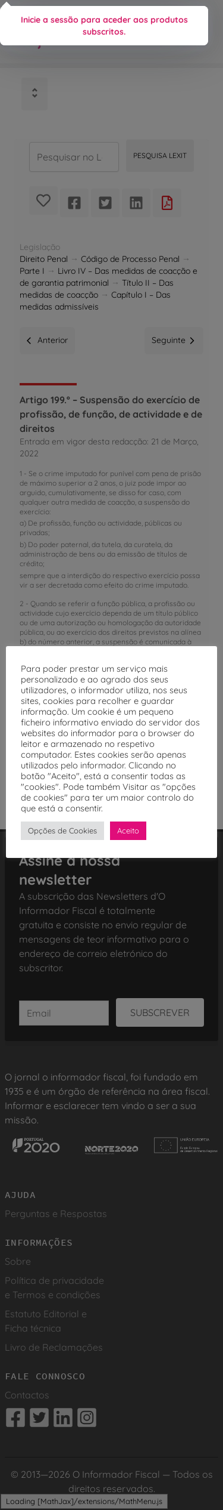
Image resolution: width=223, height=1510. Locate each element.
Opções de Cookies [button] (62, 830)
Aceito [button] (128, 830)
